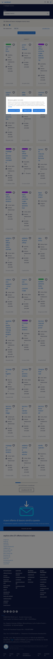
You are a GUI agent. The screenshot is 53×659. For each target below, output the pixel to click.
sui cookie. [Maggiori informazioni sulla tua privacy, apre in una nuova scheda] (10, 106)
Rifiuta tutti (27, 110)
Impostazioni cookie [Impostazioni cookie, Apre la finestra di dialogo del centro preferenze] (14, 110)
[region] (26, 105)
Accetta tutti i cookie (39, 110)
